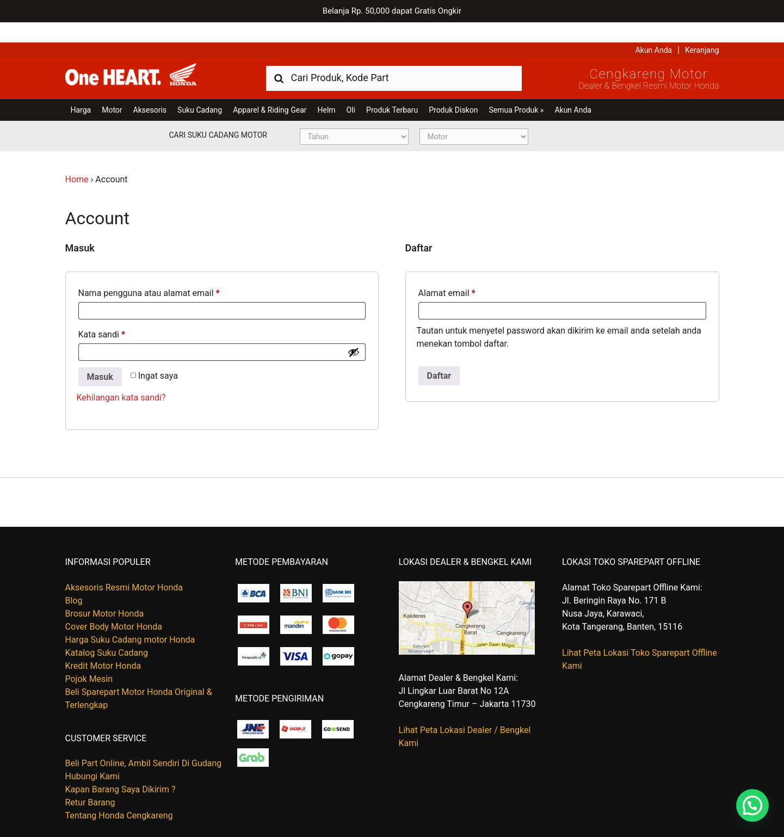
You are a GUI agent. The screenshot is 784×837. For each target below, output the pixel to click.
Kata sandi (102, 314)
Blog (74, 580)
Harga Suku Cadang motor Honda (130, 619)
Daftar (439, 355)
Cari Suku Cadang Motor (218, 114)
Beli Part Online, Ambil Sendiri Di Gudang (143, 743)
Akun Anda (653, 30)
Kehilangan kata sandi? (121, 378)
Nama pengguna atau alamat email (149, 273)
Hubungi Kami (92, 756)
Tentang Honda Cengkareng (119, 795)
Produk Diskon (453, 89)
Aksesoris (149, 89)
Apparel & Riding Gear (269, 89)
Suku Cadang (199, 89)
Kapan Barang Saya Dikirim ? (120, 769)
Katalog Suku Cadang (107, 632)
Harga (81, 89)
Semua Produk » (516, 89)
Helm (327, 89)
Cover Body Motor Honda (113, 606)
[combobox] (393, 57)
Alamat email (447, 273)
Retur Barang (90, 782)
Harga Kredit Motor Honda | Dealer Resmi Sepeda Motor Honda (144, 57)
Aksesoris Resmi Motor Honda (124, 567)
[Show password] (354, 332)
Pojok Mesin (89, 659)
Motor (112, 89)
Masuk (100, 357)
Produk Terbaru (392, 89)
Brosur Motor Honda (104, 593)
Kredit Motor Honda (103, 646)
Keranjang (702, 30)
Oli (351, 89)
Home (77, 159)
